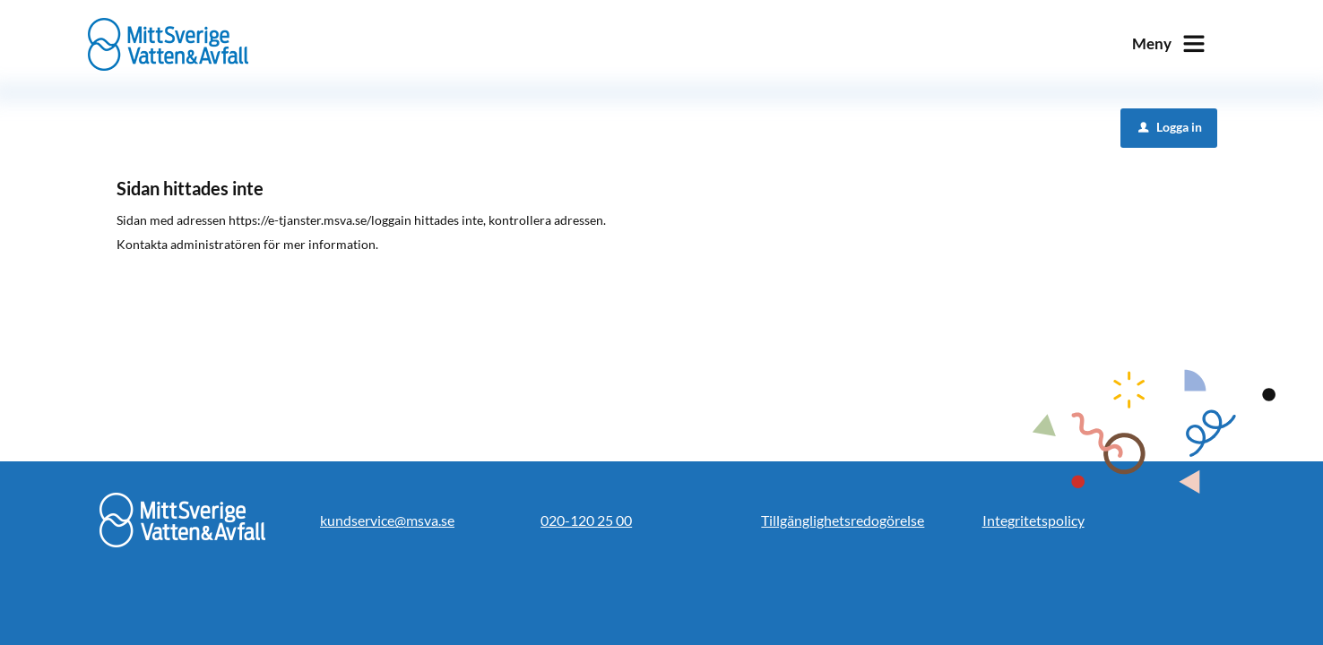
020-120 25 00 (586, 520)
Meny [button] (1152, 43)
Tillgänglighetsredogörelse (842, 520)
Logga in (1170, 126)
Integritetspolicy (1033, 520)
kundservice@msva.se (387, 520)
